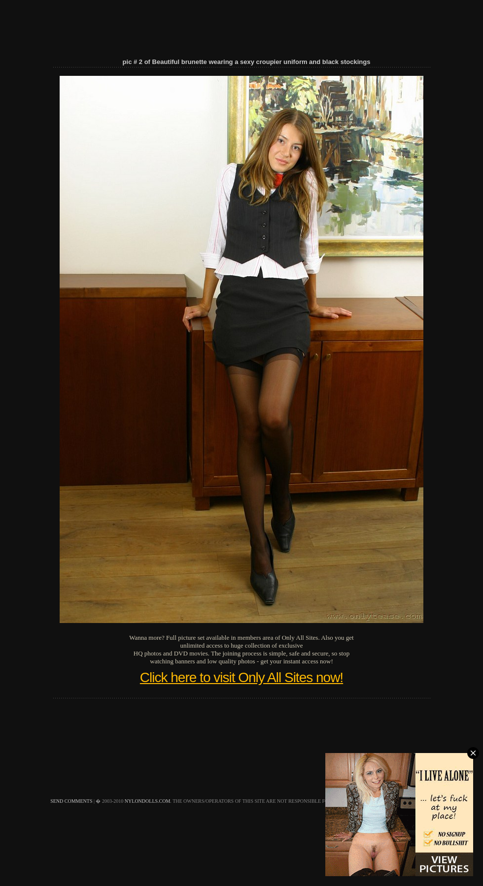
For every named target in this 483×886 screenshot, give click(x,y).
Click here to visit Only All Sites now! (241, 677)
